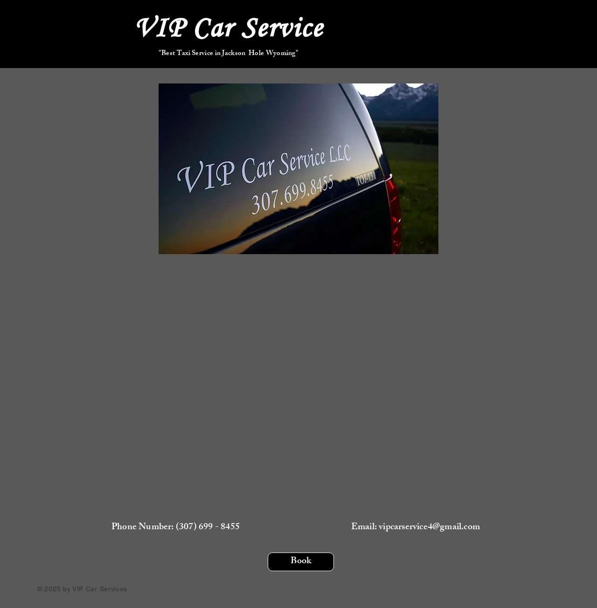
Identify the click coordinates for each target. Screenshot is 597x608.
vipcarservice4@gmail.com (429, 527)
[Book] (301, 562)
